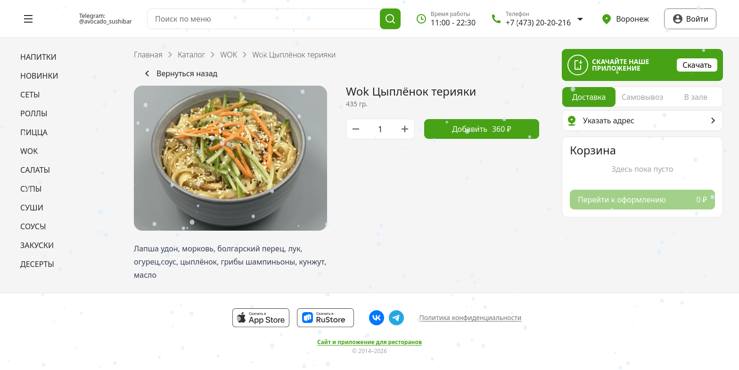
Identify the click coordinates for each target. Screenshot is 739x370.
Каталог (191, 54)
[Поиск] (390, 18)
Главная (148, 54)
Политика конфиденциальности (470, 317)
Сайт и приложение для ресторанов (369, 342)
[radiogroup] (642, 97)
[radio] (589, 97)
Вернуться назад (179, 73)
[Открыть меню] (28, 18)
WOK (228, 54)
